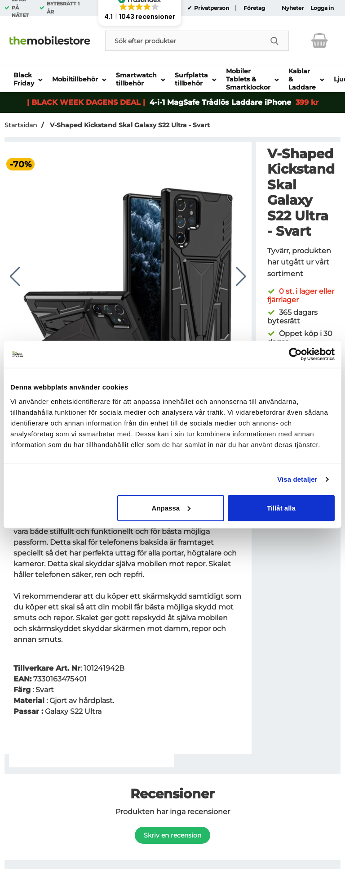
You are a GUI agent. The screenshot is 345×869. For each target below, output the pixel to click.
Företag (254, 8)
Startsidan (20, 125)
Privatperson (211, 8)
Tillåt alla (281, 507)
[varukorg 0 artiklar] (319, 40)
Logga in (322, 8)
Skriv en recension (172, 835)
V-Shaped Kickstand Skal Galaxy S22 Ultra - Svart (129, 125)
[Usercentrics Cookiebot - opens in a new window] (295, 354)
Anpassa (171, 507)
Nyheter (293, 8)
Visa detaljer (297, 479)
